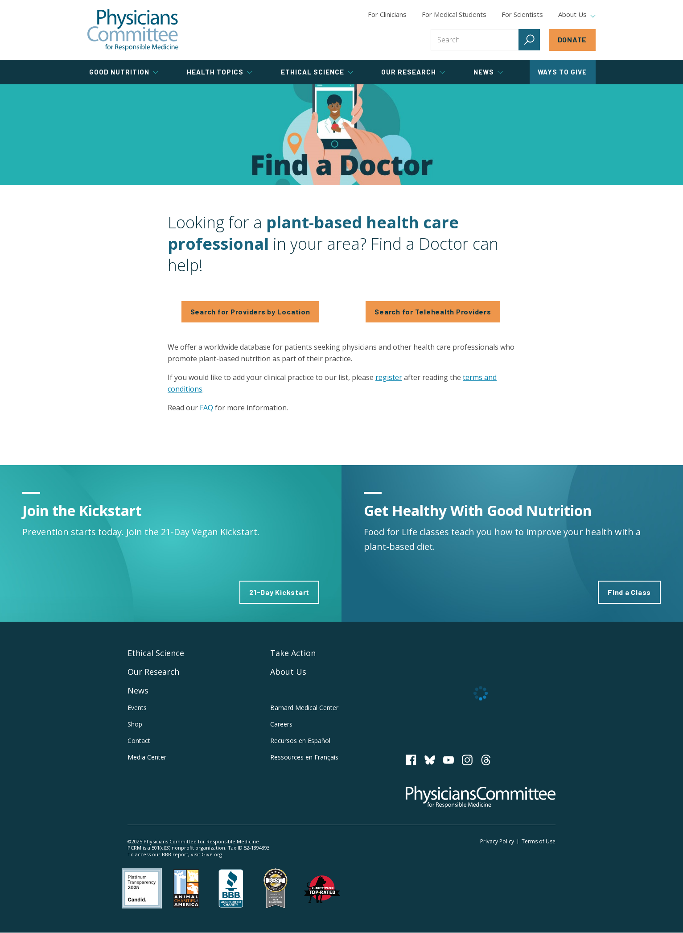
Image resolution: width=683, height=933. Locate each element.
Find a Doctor (341, 134)
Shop (135, 724)
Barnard (304, 707)
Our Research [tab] (413, 72)
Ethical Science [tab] (317, 72)
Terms (538, 841)
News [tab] (488, 72)
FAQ (206, 408)
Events (137, 707)
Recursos (300, 740)
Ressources (304, 757)
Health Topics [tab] (219, 72)
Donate (572, 39)
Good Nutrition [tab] (123, 72)
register (388, 377)
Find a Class (629, 592)
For (454, 14)
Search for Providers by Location (250, 311)
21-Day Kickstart (279, 592)
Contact (139, 740)
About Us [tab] (577, 15)
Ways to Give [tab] (562, 72)
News (138, 690)
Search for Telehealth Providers (432, 311)
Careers (281, 724)
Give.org (212, 854)
